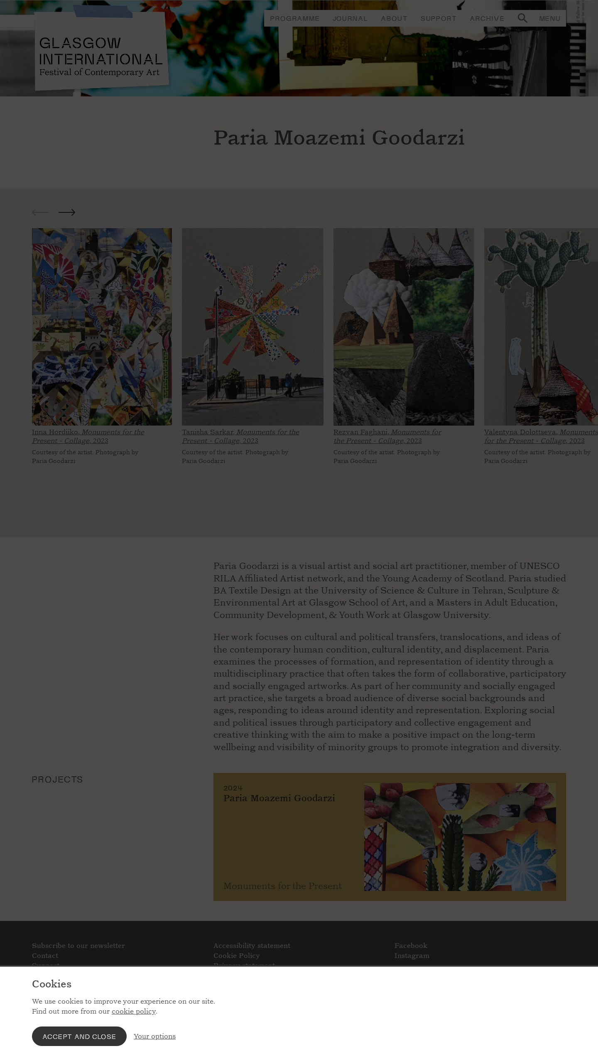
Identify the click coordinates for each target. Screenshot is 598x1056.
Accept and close (79, 1036)
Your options (155, 1036)
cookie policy (134, 1011)
